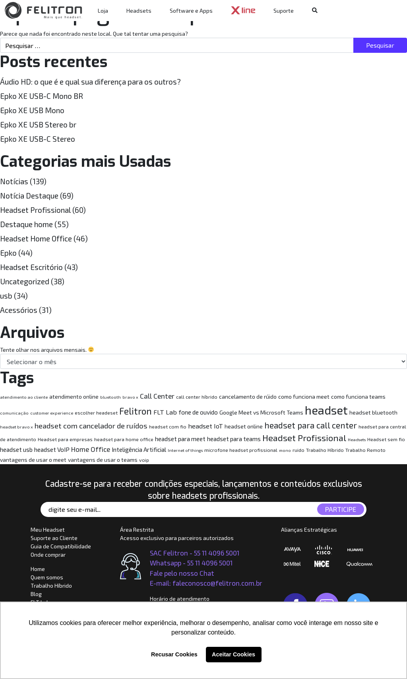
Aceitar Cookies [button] (233, 654)
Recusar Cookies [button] (174, 654)
